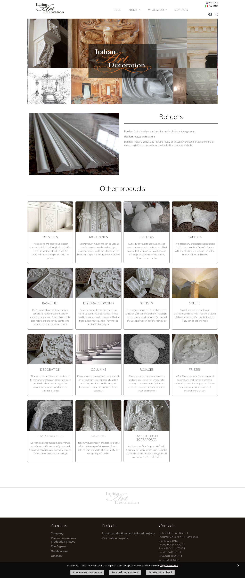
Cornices (98, 436)
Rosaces (146, 369)
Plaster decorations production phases (63, 540)
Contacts (181, 9)
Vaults (194, 303)
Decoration (50, 369)
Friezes (195, 369)
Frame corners (50, 436)
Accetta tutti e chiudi (160, 572)
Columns (98, 369)
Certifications (59, 551)
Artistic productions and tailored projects (128, 533)
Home (117, 9)
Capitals (195, 237)
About (134, 10)
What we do (157, 10)
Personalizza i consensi (125, 572)
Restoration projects (115, 538)
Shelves (146, 303)
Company (57, 533)
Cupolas (147, 237)
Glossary (56, 555)
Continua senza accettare (87, 572)
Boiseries (50, 237)
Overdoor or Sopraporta (146, 437)
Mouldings (98, 237)
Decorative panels (98, 303)
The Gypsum (59, 546)
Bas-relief (50, 303)
